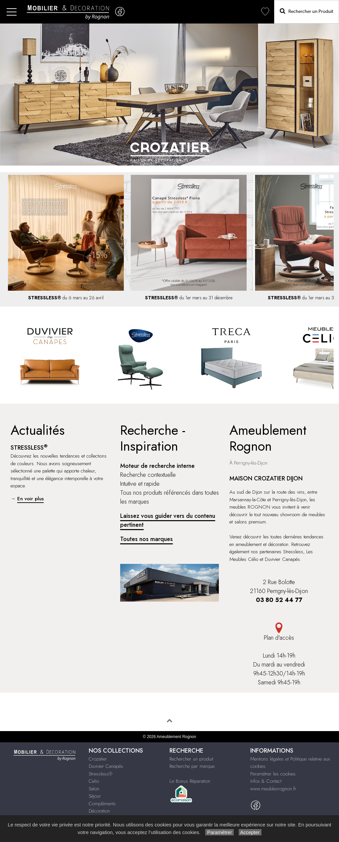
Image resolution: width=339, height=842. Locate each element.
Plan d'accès (279, 632)
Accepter (250, 832)
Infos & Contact (265, 781)
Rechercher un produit (191, 759)
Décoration (99, 811)
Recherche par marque (192, 766)
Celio (94, 781)
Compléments (102, 803)
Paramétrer (219, 832)
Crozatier (98, 759)
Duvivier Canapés (106, 766)
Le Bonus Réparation (190, 781)
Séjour (95, 796)
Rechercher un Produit (306, 11)
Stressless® (100, 773)
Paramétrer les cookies (273, 773)
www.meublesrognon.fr (273, 788)
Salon (94, 788)
